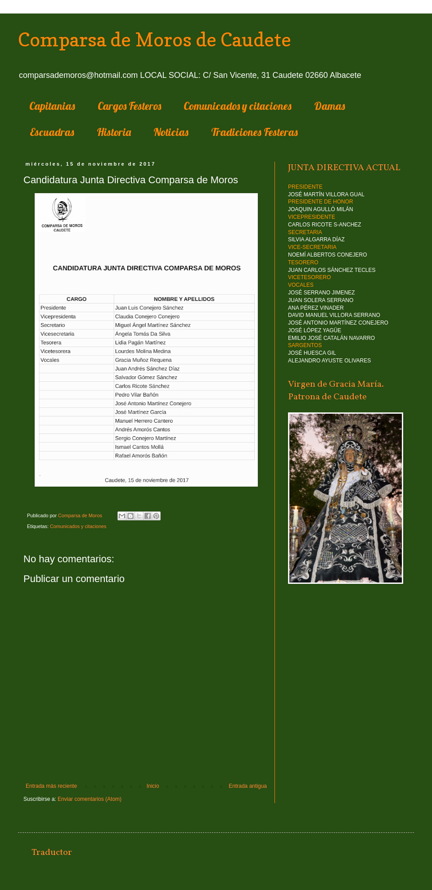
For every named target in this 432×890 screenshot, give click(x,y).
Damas (329, 106)
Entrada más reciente (51, 786)
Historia (114, 132)
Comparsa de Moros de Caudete (154, 39)
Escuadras (52, 132)
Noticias (171, 132)
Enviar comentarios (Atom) (90, 799)
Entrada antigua (248, 786)
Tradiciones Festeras (254, 132)
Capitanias (52, 106)
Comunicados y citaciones (238, 106)
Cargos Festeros (129, 106)
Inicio (153, 786)
